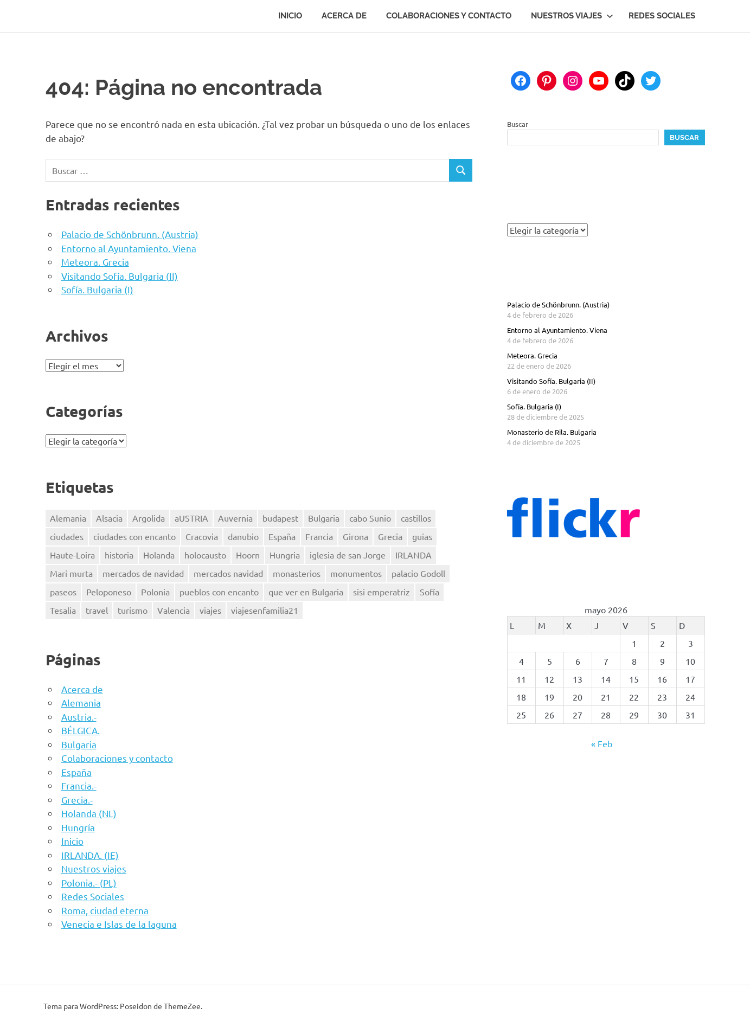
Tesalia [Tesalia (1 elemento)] (63, 610)
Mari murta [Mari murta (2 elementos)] (71, 573)
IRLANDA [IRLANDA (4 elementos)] (413, 554)
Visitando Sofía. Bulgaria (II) (119, 275)
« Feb (601, 743)
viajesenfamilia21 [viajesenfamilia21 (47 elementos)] (264, 610)
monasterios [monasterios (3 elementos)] (296, 573)
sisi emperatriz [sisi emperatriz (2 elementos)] (381, 591)
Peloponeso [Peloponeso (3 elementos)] (108, 591)
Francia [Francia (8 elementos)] (319, 536)
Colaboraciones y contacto (448, 16)
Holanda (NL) (89, 813)
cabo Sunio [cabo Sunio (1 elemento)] (370, 517)
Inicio (290, 16)
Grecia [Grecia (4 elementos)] (390, 536)
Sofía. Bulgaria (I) (97, 289)
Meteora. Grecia (95, 261)
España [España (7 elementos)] (282, 536)
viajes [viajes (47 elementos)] (210, 610)
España (76, 772)
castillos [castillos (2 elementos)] (416, 517)
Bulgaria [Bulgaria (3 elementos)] (323, 517)
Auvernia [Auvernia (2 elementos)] (235, 517)
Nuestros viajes (572, 16)
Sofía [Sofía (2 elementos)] (429, 591)
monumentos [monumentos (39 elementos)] (356, 573)
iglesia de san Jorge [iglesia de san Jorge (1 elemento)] (348, 554)
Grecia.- (77, 799)
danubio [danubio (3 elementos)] (243, 536)
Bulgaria (79, 744)
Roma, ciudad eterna (105, 910)
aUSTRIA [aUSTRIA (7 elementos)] (191, 517)
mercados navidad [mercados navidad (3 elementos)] (228, 573)
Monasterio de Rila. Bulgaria (552, 432)
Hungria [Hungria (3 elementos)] (285, 554)
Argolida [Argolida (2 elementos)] (148, 517)
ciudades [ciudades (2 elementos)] (67, 536)
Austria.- (79, 716)
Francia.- (79, 785)
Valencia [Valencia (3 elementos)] (173, 610)
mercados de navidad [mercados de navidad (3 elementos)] (143, 573)
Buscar (517, 124)
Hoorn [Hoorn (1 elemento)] (248, 554)
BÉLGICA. (80, 730)
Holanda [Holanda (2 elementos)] (159, 554)
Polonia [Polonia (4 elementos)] (155, 591)
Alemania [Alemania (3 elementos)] (68, 517)
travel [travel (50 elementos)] (97, 610)
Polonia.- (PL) (89, 882)
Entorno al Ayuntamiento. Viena (128, 248)
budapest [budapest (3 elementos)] (280, 517)
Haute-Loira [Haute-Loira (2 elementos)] (72, 554)
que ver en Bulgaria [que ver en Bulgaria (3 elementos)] (305, 591)
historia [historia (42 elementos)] (119, 554)
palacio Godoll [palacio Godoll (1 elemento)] (418, 573)
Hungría (78, 827)
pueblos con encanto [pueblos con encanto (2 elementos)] (219, 591)
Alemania (81, 702)
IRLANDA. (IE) (90, 855)
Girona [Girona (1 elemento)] (355, 536)
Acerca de (344, 16)
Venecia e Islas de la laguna (119, 923)
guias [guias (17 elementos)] (422, 536)
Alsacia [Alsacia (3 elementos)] (109, 517)
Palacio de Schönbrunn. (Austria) (129, 234)
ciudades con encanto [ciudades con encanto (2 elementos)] (134, 536)
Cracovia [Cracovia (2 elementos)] (201, 536)
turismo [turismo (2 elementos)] (133, 610)
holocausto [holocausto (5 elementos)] (205, 554)
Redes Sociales (662, 16)
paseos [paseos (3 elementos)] (63, 591)
